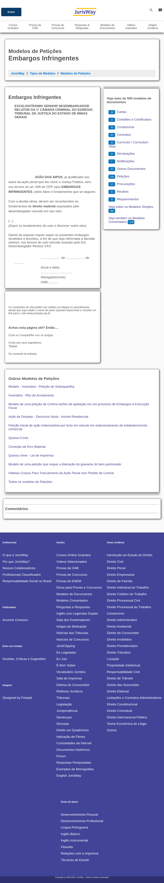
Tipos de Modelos (42, 73)
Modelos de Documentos (74, 594)
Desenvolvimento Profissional (82, 821)
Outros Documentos (127, 169)
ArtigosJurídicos (152, 27)
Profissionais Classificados (22, 574)
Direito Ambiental (119, 626)
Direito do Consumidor (123, 633)
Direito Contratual (119, 710)
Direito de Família (119, 581)
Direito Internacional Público (127, 717)
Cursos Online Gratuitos (73, 555)
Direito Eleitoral (118, 691)
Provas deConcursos (57, 27)
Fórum (61, 756)
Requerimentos (123, 199)
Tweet (12, 346)
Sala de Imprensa (69, 678)
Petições (118, 176)
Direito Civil (115, 561)
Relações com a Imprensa (79, 853)
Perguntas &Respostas (82, 27)
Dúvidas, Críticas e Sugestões (24, 659)
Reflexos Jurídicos (69, 691)
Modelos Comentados (72, 600)
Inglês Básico (70, 834)
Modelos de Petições (76, 73)
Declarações (121, 153)
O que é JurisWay (15, 555)
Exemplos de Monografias (75, 769)
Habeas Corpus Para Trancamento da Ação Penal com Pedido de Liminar (61, 473)
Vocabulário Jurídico (71, 672)
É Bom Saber (66, 665)
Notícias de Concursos (72, 639)
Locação (113, 659)
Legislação (64, 704)
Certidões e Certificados (129, 119)
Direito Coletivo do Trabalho (127, 594)
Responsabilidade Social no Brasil (27, 581)
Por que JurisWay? (16, 561)
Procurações (121, 184)
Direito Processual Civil (123, 600)
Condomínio (121, 127)
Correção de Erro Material (27, 446)
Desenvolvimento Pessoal (79, 814)
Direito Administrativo (122, 620)
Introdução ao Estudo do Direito (129, 555)
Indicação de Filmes (70, 736)
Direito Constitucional (122, 704)
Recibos (118, 191)
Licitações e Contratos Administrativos (134, 697)
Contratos (119, 134)
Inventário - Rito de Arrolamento (31, 395)
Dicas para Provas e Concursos (79, 587)
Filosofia (67, 847)
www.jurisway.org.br (38, 313)
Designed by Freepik (17, 697)
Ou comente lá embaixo (22, 353)
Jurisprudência (66, 710)
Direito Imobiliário (119, 639)
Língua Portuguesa (74, 827)
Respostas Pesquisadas (73, 762)
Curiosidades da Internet (74, 743)
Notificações (121, 161)
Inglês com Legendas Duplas (77, 613)
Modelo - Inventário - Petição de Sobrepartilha (41, 386)
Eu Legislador (66, 652)
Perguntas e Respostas (73, 607)
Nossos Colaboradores (19, 568)
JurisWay (17, 73)
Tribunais (63, 697)
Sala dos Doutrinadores (73, 620)
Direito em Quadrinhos (72, 730)
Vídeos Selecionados (71, 561)
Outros (112, 730)
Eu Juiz (61, 659)
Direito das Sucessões (123, 685)
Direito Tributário (119, 652)
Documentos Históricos (73, 749)
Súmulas (62, 723)
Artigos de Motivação (71, 626)
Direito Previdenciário (122, 646)
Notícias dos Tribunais (72, 633)
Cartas (117, 112)
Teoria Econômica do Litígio (127, 723)
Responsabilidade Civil (123, 672)
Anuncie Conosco (15, 620)
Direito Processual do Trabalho (129, 607)
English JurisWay (68, 775)
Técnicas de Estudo (75, 860)
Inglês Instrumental (74, 840)
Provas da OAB (67, 568)
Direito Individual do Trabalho (128, 587)
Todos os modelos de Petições (30, 482)
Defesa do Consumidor (72, 685)
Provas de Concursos (71, 574)
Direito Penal (116, 568)
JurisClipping (65, 646)
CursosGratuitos (13, 27)
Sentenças (64, 717)
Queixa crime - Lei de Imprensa (31, 455)
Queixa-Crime (18, 438)
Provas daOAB (35, 27)
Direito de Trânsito (120, 678)
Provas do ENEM (68, 581)
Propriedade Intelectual (123, 665)
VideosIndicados (131, 27)
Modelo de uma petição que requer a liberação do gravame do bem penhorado (64, 464)
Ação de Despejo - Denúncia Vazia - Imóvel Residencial (48, 416)
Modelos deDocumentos (107, 27)
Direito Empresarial (120, 574)
